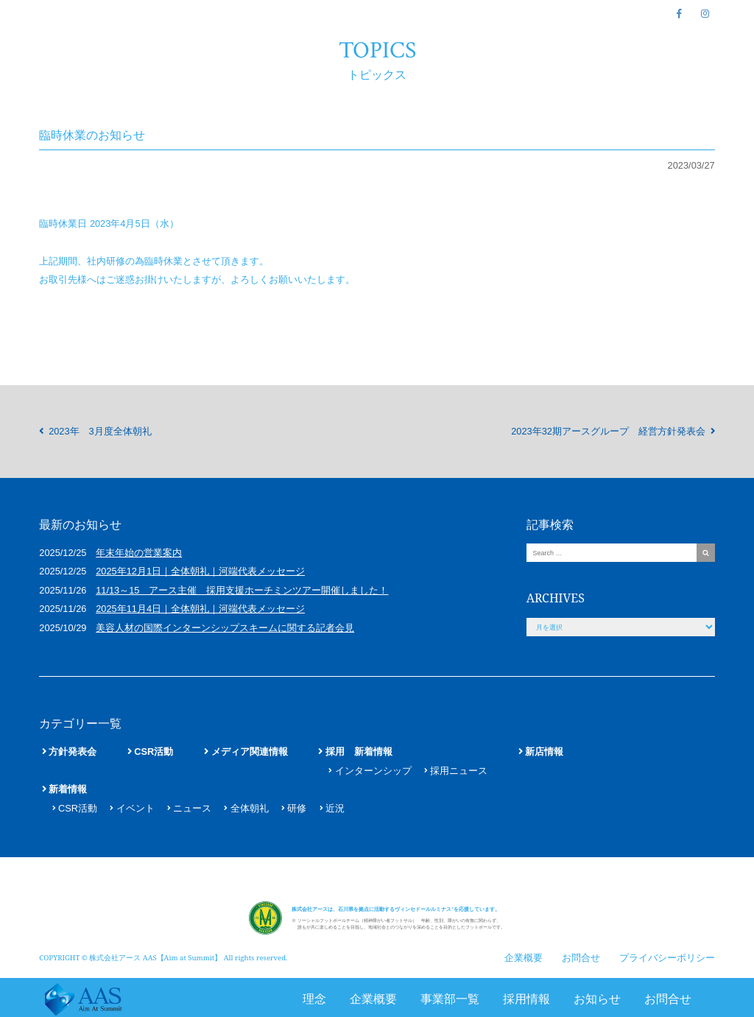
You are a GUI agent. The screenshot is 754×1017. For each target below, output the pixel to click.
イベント (135, 808)
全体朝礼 (249, 808)
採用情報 (526, 998)
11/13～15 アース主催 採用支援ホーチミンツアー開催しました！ (242, 590)
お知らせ (597, 998)
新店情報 (544, 751)
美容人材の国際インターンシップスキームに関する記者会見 (225, 627)
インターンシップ (373, 770)
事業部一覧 (449, 998)
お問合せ (667, 998)
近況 (335, 808)
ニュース (192, 808)
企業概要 (373, 998)
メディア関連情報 (249, 751)
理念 (314, 998)
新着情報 (68, 789)
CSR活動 (153, 751)
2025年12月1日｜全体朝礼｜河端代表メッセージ (200, 571)
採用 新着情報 (358, 751)
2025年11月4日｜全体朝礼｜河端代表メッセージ (200, 608)
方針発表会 (72, 751)
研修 (296, 808)
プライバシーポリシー (667, 952)
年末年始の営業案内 (139, 552)
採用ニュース (458, 770)
